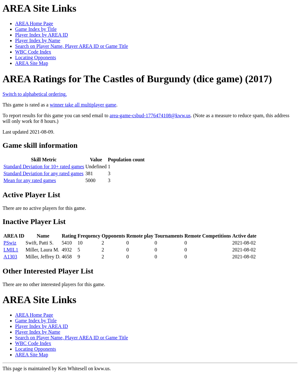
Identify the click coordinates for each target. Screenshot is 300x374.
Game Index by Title (36, 29)
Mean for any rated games (29, 180)
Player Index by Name (37, 40)
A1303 (10, 256)
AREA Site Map (31, 63)
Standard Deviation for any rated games (43, 173)
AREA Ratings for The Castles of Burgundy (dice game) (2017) (137, 78)
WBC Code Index (33, 52)
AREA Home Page (34, 23)
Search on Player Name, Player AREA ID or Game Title (71, 46)
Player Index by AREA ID (41, 34)
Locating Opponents (35, 57)
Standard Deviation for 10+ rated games (43, 166)
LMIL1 (10, 249)
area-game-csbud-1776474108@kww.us (150, 115)
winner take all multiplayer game (83, 104)
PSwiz (9, 242)
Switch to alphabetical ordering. (35, 94)
